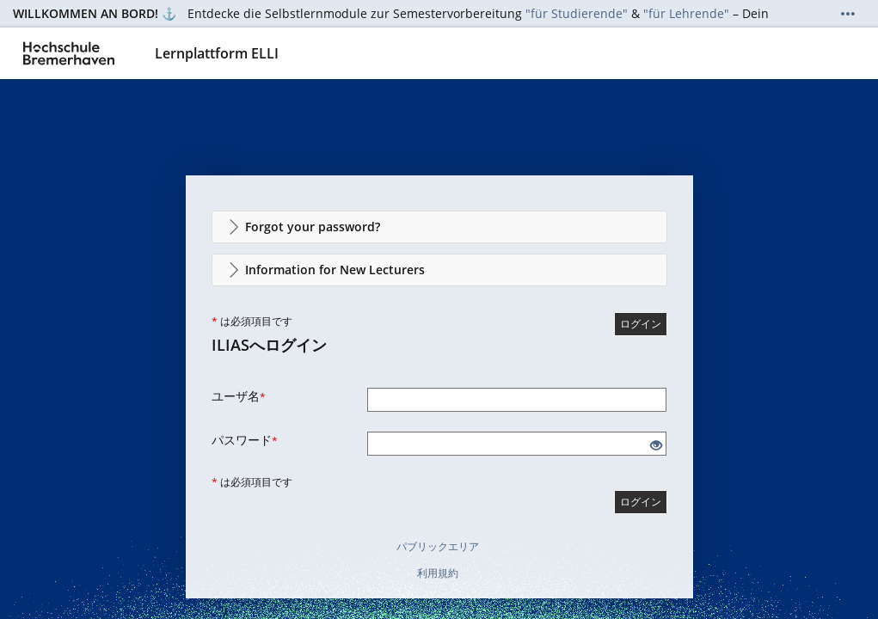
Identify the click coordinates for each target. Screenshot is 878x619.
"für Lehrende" (686, 13)
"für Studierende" (576, 13)
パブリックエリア (437, 546)
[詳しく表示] (848, 13)
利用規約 (437, 573)
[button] (439, 227)
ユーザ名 (239, 396)
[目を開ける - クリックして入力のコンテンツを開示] (656, 446)
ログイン (640, 323)
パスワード (245, 440)
